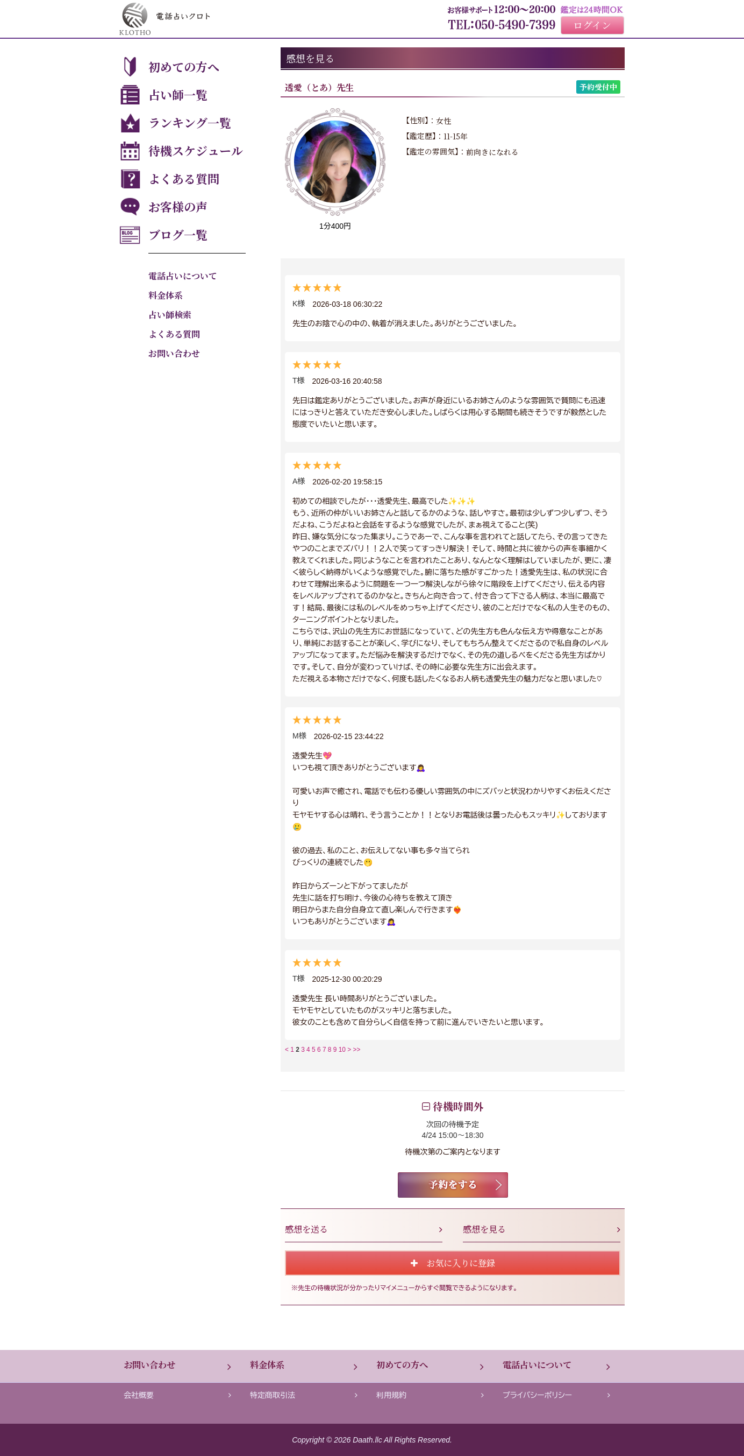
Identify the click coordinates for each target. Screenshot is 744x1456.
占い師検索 (169, 314)
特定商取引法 (303, 1395)
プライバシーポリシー (556, 1395)
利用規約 (430, 1395)
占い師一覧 (178, 94)
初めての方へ (183, 66)
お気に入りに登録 (453, 1262)
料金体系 (165, 295)
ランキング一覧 (189, 122)
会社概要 (177, 1395)
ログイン (592, 25)
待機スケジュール (195, 150)
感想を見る (541, 1228)
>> (357, 1049)
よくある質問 (183, 178)
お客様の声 (178, 206)
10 (342, 1049)
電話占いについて (182, 276)
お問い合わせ (174, 353)
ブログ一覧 (178, 234)
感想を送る (363, 1228)
